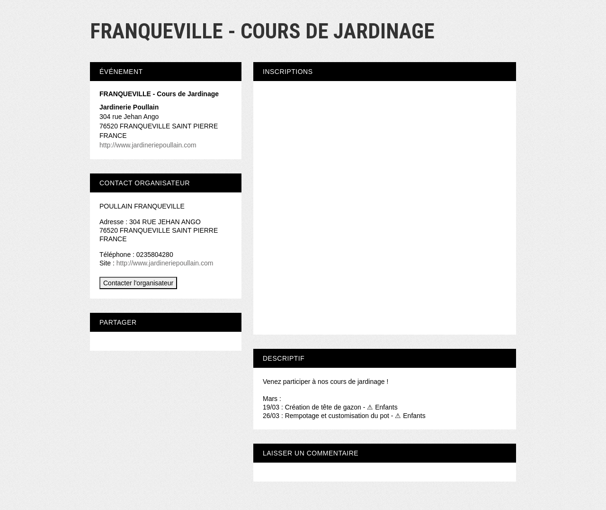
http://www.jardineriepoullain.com (147, 145)
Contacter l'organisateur (138, 283)
